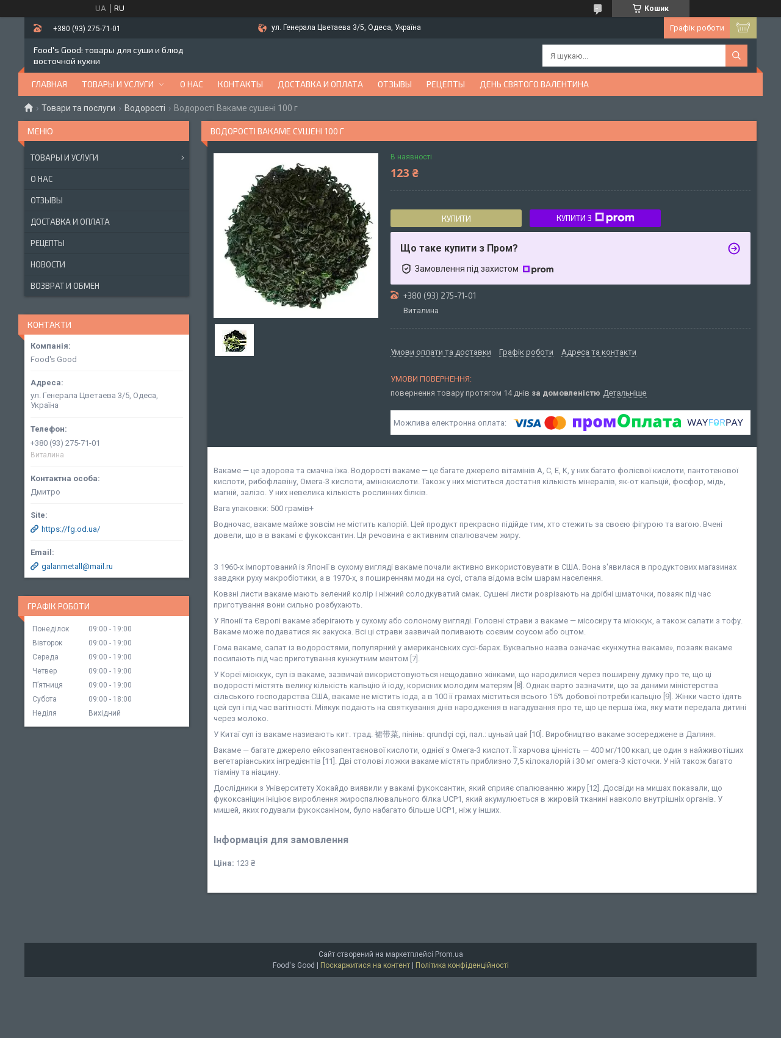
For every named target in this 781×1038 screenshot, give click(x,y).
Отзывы (395, 84)
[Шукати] (736, 56)
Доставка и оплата (320, 84)
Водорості (144, 108)
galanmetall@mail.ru (77, 566)
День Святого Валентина (534, 84)
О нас (191, 84)
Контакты (240, 84)
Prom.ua (449, 954)
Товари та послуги (78, 108)
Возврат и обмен (65, 286)
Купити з (595, 217)
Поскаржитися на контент (365, 965)
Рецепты (445, 84)
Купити (456, 218)
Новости (48, 264)
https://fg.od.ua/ (70, 529)
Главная (49, 84)
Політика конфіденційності (462, 965)
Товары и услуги (118, 84)
